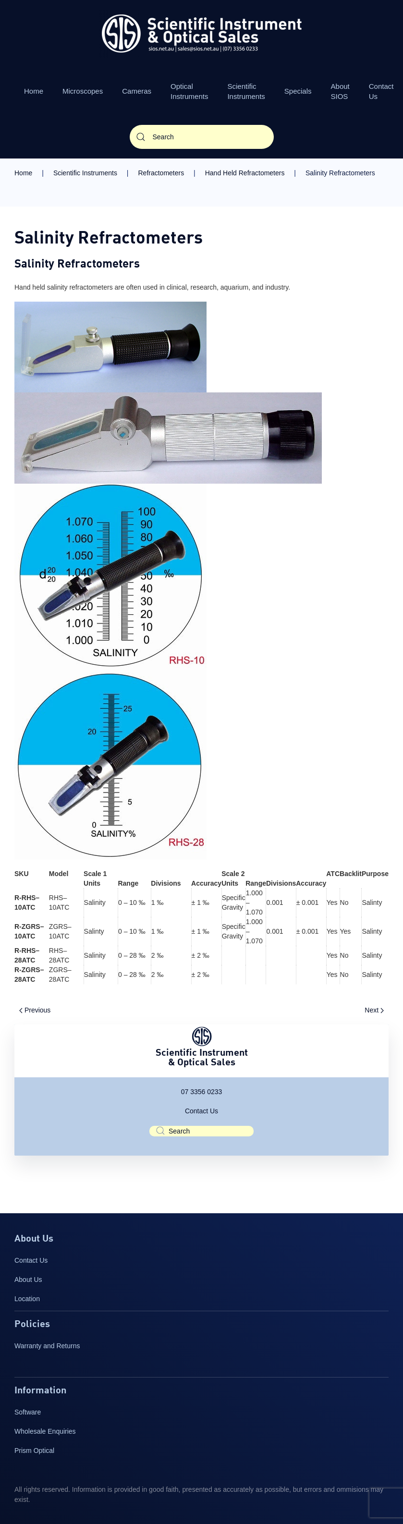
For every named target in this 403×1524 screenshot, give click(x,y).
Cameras (136, 91)
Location (27, 1299)
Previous (34, 1010)
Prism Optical (34, 1450)
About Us (28, 1279)
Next (374, 1010)
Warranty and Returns (47, 1346)
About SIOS (340, 91)
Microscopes (82, 91)
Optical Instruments (189, 91)
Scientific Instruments (246, 91)
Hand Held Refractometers (245, 173)
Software (27, 1412)
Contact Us (201, 1111)
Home (33, 91)
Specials (298, 91)
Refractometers (161, 173)
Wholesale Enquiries (45, 1431)
